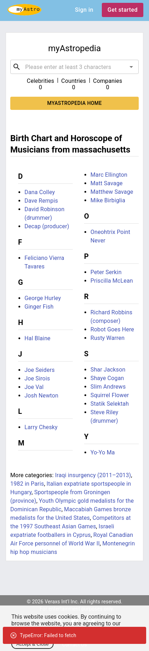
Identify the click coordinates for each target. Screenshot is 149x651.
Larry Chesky (40, 427)
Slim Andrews (108, 386)
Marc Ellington (108, 174)
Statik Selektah (109, 403)
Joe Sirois (37, 378)
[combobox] (74, 67)
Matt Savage (106, 183)
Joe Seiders (39, 370)
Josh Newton (41, 395)
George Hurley (42, 298)
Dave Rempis (41, 200)
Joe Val (34, 387)
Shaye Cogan (107, 378)
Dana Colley (39, 192)
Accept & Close (32, 644)
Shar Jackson (107, 369)
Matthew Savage (111, 191)
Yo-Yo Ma (102, 452)
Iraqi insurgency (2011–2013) (93, 475)
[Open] (131, 67)
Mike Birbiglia (107, 200)
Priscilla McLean (111, 280)
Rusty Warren (107, 338)
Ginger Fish (39, 306)
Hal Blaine (37, 338)
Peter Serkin (106, 272)
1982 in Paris (27, 483)
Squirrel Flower (109, 395)
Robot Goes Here (112, 329)
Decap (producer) (46, 226)
